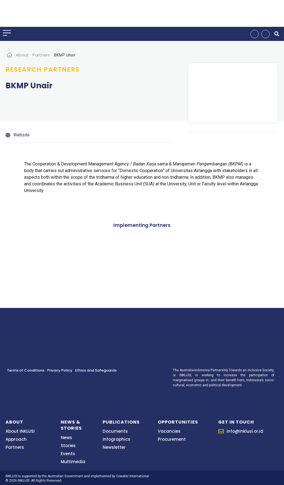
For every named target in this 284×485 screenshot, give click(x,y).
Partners (41, 55)
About (22, 55)
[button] (276, 34)
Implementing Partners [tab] (142, 225)
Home (9, 55)
